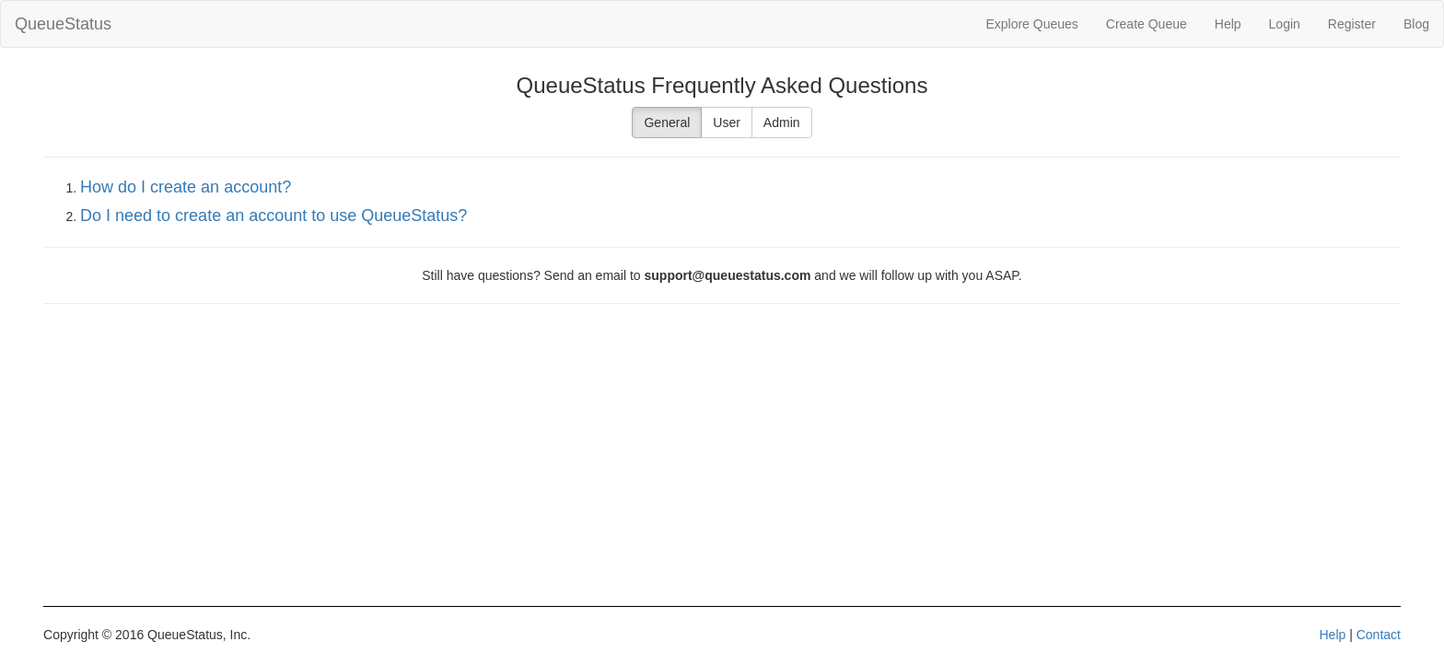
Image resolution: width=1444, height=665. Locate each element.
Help (1228, 24)
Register (1352, 24)
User (726, 122)
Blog (1416, 24)
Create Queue (1146, 24)
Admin (781, 122)
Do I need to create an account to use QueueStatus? (273, 215)
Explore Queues (1031, 24)
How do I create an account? (185, 187)
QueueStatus (63, 24)
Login (1284, 24)
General (667, 122)
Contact (1379, 634)
